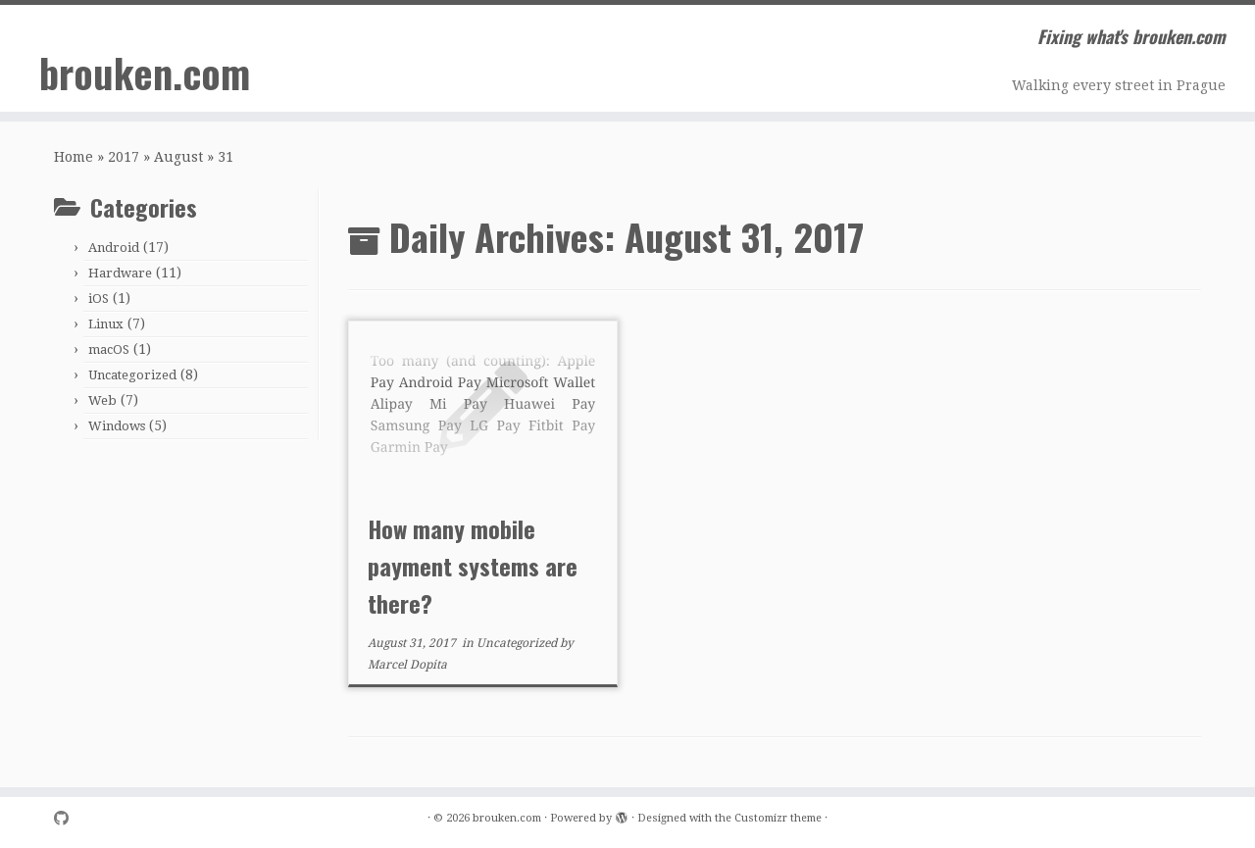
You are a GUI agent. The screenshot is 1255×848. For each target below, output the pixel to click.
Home (73, 157)
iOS (98, 298)
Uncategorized (132, 375)
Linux (106, 324)
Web (102, 400)
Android (113, 247)
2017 (123, 157)
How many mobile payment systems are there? (472, 566)
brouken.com (144, 72)
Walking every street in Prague (1119, 85)
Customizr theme (778, 818)
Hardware (120, 273)
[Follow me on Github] (67, 819)
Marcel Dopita (407, 665)
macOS (108, 349)
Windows (116, 426)
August (178, 157)
